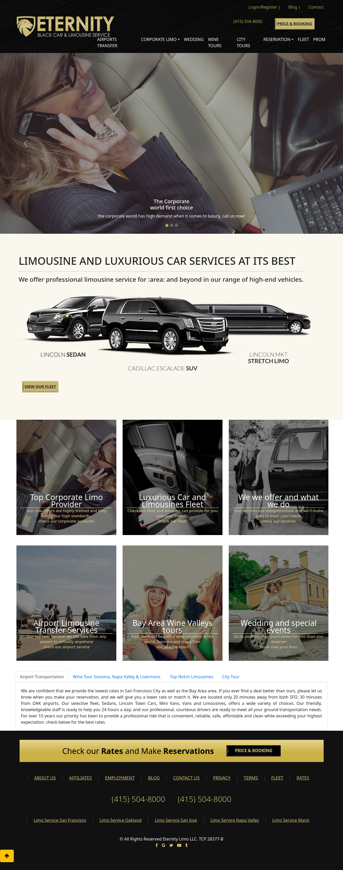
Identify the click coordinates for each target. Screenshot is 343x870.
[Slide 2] (171, 225)
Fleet (303, 39)
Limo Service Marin (291, 820)
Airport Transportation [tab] (42, 677)
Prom (319, 39)
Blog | (294, 7)
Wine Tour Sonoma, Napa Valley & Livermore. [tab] (117, 677)
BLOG (154, 778)
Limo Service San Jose (176, 820)
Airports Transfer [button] (107, 43)
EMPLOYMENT (120, 778)
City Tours (243, 43)
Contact (316, 7)
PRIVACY (222, 778)
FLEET (277, 778)
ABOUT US (45, 778)
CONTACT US (186, 778)
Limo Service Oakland (120, 820)
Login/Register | (265, 7)
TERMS (251, 778)
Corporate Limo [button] (159, 39)
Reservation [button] (277, 39)
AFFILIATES (80, 778)
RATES (303, 778)
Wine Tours (214, 43)
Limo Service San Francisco (60, 820)
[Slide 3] (176, 225)
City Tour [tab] (230, 677)
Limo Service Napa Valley (234, 820)
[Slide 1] (167, 225)
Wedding (194, 39)
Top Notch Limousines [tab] (191, 677)
